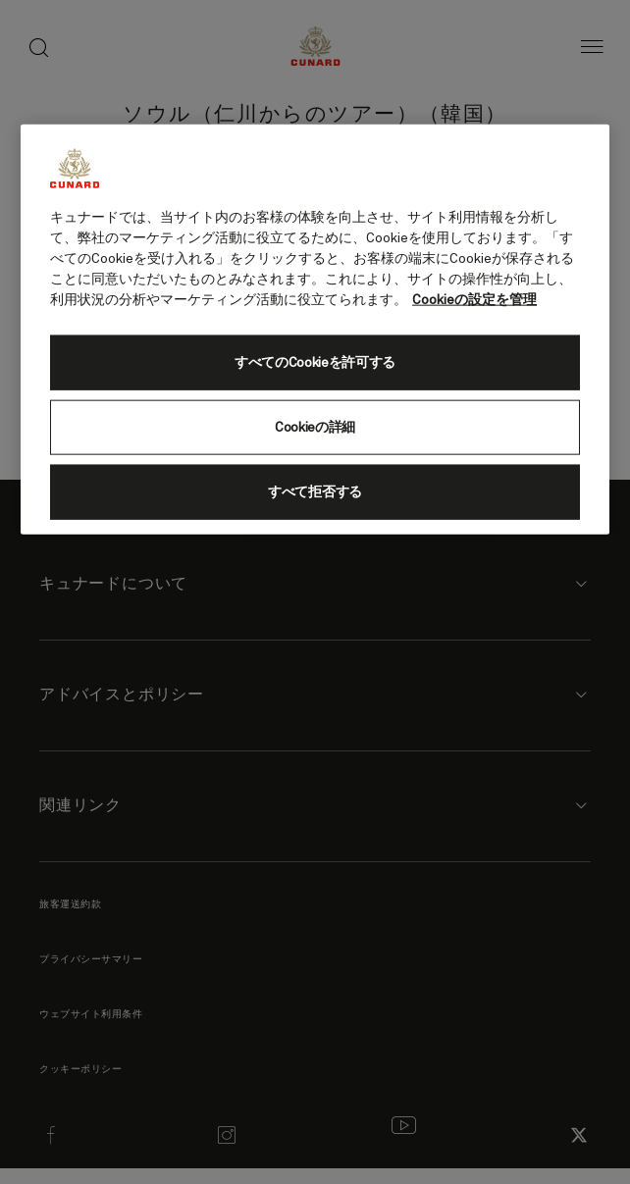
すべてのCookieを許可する (315, 363)
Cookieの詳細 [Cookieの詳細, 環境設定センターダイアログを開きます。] (315, 428)
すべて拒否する (315, 492)
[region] (315, 330)
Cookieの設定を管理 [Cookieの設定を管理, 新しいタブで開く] (474, 300)
